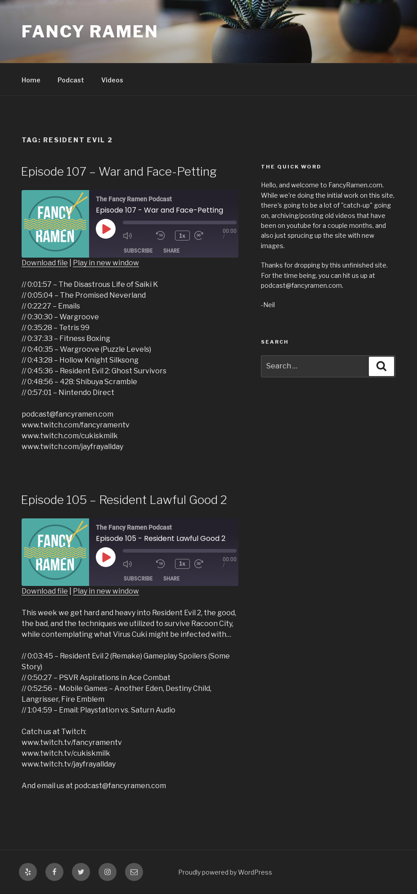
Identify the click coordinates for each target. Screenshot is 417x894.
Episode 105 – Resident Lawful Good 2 (124, 500)
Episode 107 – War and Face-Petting (119, 171)
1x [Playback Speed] (182, 235)
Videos (112, 80)
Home (31, 80)
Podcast (71, 80)
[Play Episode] (106, 229)
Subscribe (138, 250)
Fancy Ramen (90, 31)
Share (171, 250)
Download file (45, 263)
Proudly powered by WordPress (225, 872)
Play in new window (106, 263)
